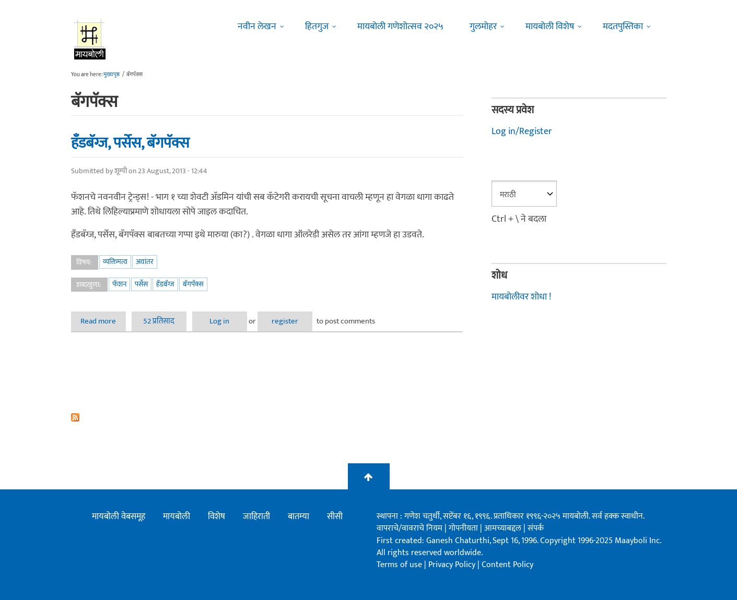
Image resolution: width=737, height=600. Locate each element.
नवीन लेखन (257, 26)
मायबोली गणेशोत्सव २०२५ (400, 26)
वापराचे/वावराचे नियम (409, 528)
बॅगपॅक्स (193, 284)
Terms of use (399, 565)
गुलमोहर (483, 26)
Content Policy (507, 565)
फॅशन (119, 284)
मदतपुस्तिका (623, 26)
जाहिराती (256, 516)
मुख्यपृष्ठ (111, 74)
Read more (103, 321)
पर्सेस (141, 284)
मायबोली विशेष (549, 26)
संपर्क (536, 528)
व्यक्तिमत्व (115, 262)
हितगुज (317, 26)
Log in (219, 321)
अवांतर (145, 262)
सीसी (335, 516)
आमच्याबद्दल (503, 528)
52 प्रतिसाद (158, 321)
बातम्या (298, 516)
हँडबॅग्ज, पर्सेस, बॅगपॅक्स (130, 142)
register (285, 321)
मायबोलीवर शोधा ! (521, 297)
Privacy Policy (452, 565)
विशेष (216, 516)
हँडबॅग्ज (165, 284)
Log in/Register (522, 131)
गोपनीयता (464, 528)
